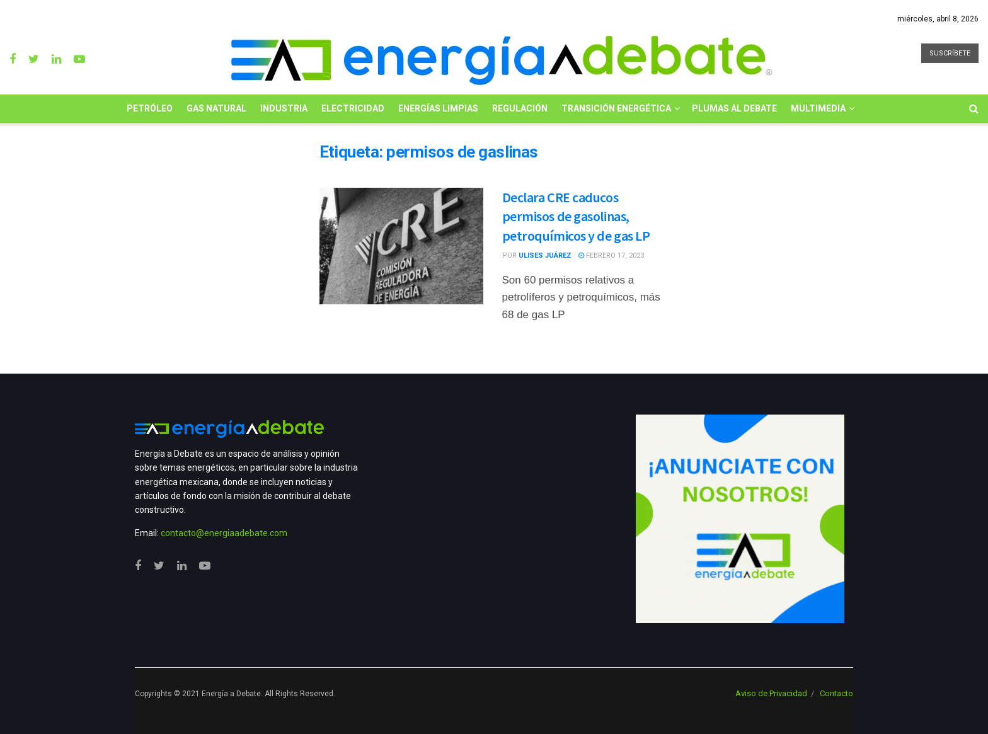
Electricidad (352, 108)
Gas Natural (216, 108)
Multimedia (818, 108)
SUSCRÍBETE (949, 53)
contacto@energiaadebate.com (224, 533)
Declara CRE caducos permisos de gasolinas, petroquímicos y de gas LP (576, 216)
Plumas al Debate (734, 108)
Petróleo (150, 108)
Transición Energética (616, 108)
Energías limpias (438, 108)
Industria (283, 108)
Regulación (520, 108)
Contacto (836, 693)
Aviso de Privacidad (771, 693)
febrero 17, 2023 (611, 255)
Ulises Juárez (545, 255)
